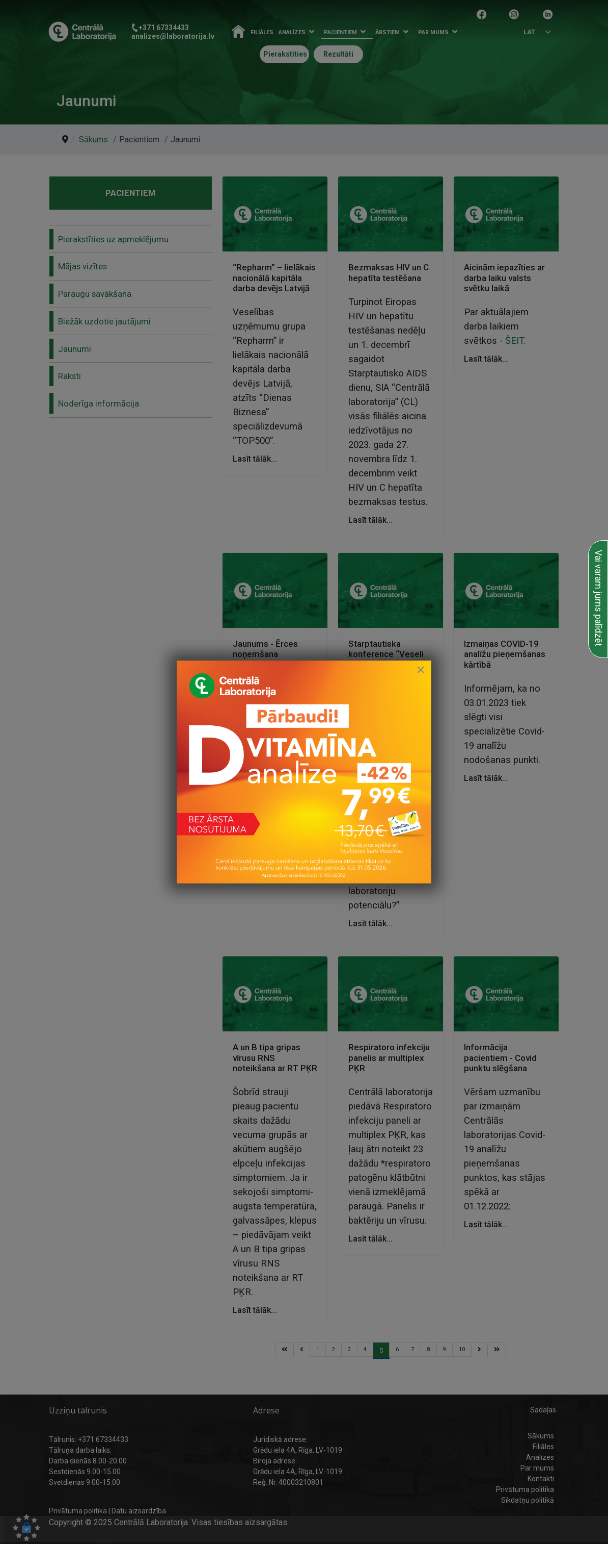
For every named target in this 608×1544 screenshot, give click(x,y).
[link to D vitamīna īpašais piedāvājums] (304, 772)
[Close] (420, 670)
